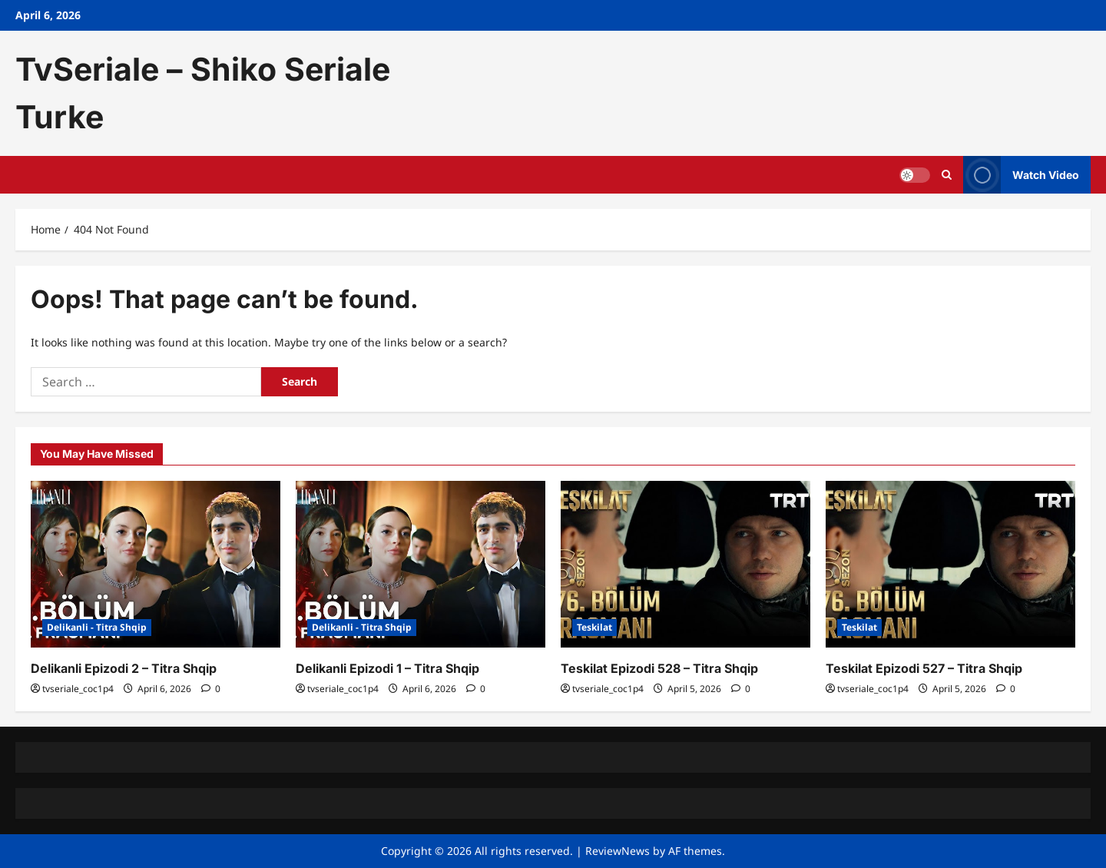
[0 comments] (210, 688)
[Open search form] (947, 175)
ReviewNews (617, 850)
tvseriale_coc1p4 (78, 688)
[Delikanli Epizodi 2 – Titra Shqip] (155, 564)
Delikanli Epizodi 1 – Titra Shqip (387, 668)
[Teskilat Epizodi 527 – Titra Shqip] (950, 564)
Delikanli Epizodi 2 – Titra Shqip (124, 668)
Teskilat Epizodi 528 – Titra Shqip (659, 668)
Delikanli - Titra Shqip (97, 627)
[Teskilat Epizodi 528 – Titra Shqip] (685, 564)
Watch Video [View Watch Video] (1021, 175)
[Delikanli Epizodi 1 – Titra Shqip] (420, 564)
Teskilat (594, 627)
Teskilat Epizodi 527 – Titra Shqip (924, 668)
